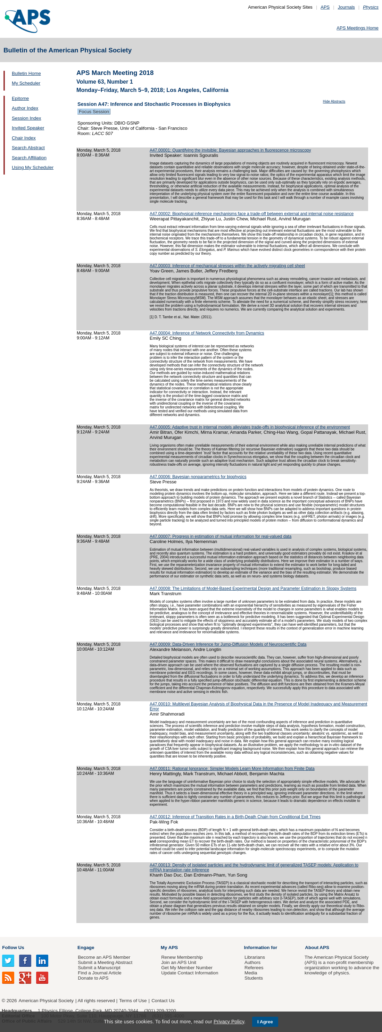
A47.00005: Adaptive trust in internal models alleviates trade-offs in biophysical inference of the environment (250, 427)
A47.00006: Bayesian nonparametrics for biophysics (198, 476)
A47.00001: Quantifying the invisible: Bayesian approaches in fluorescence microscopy (230, 150)
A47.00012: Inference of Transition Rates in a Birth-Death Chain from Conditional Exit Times (235, 816)
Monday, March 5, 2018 (99, 150)
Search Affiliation (29, 157)
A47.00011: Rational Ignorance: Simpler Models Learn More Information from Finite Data (232, 768)
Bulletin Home (26, 73)
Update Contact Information (189, 972)
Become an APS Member (104, 957)
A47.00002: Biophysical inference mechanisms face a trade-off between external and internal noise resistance (252, 213)
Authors (252, 962)
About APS (317, 947)
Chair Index (24, 138)
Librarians (254, 957)
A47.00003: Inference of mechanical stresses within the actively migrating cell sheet (227, 265)
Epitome (20, 98)
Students (253, 978)
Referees (254, 967)
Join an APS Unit (178, 962)
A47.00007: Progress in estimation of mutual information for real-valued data (220, 536)
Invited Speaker (28, 127)
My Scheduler (26, 83)
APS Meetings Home (358, 28)
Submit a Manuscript (99, 967)
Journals (346, 7)
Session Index (26, 118)
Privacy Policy (229, 1021)
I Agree (265, 1021)
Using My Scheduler (32, 167)
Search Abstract (28, 147)
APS (325, 7)
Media (250, 972)
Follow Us (13, 947)
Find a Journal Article (99, 972)
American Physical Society (46, 1000)
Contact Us (162, 1000)
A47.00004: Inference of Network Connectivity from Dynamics (207, 333)
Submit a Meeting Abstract (105, 962)
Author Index (25, 108)
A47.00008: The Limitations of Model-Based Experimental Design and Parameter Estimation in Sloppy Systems (253, 588)
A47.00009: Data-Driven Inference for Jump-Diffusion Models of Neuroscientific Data (228, 644)
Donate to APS (93, 978)
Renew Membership (182, 957)
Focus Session (94, 111)
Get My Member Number (187, 967)
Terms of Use (133, 1000)
